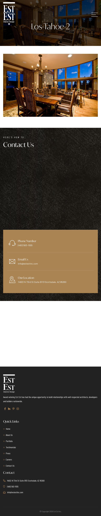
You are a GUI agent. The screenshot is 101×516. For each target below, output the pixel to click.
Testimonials (11, 447)
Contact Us (10, 465)
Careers (9, 459)
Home (8, 428)
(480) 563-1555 (25, 245)
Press (8, 453)
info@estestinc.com (28, 263)
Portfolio (9, 441)
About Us (9, 434)
